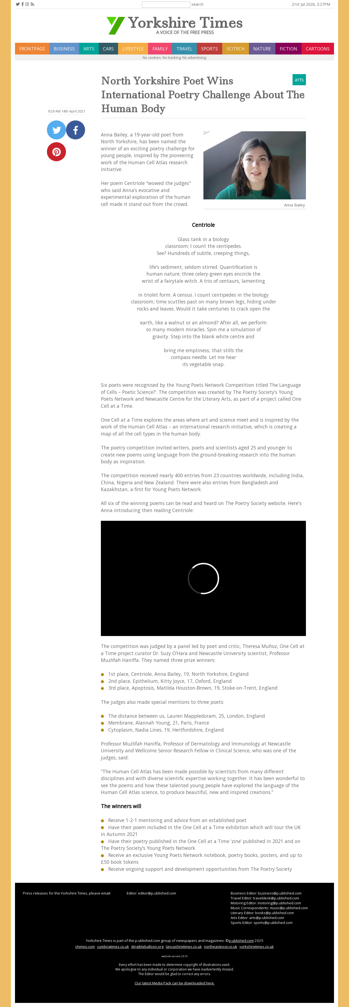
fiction (288, 49)
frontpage (32, 49)
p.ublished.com (241, 940)
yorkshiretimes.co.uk (256, 946)
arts (88, 49)
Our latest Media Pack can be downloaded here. (175, 983)
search (197, 4)
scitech (236, 49)
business (64, 49)
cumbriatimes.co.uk (113, 946)
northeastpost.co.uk (220, 946)
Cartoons (318, 49)
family (160, 49)
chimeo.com (85, 946)
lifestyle (133, 49)
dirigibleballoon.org (147, 946)
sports (209, 49)
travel (184, 49)
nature (262, 49)
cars (108, 49)
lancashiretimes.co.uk (184, 946)
